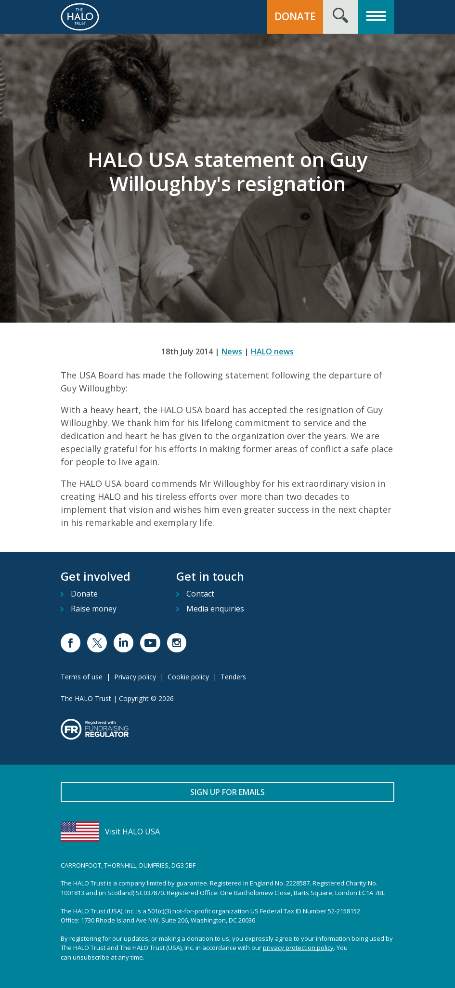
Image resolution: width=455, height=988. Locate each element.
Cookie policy (188, 676)
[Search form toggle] (340, 17)
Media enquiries (215, 608)
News (231, 351)
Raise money (94, 608)
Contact (200, 593)
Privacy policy (135, 676)
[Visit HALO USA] (227, 831)
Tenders (233, 676)
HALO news (272, 351)
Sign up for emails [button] (227, 792)
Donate (84, 593)
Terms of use (82, 676)
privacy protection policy (298, 947)
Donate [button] (295, 16)
